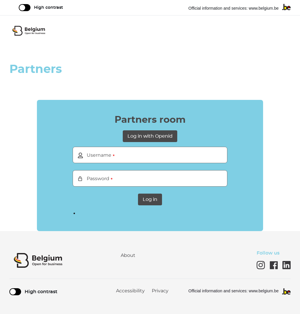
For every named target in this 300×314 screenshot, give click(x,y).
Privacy (160, 291)
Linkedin (286, 265)
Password (98, 178)
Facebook (274, 265)
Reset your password (153, 213)
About (128, 255)
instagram (261, 265)
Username (99, 155)
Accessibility (130, 291)
